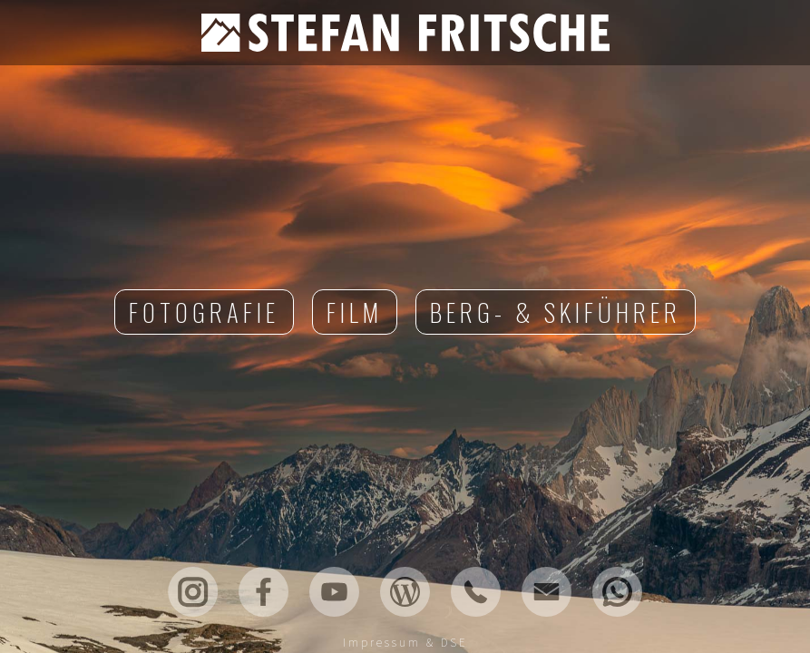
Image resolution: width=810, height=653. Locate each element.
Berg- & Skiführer (555, 312)
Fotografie (204, 312)
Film (355, 312)
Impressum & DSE (405, 642)
